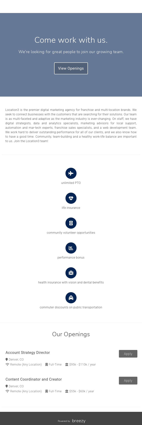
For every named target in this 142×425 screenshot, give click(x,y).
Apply (128, 354)
